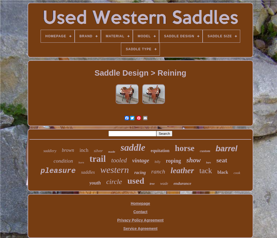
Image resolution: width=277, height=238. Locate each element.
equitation (160, 150)
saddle (133, 147)
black (222, 172)
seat (221, 160)
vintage (140, 160)
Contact (140, 212)
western (114, 170)
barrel (227, 148)
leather (182, 170)
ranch (158, 171)
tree (152, 184)
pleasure (58, 171)
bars (208, 162)
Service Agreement (140, 228)
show (193, 160)
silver (98, 151)
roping (173, 161)
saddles (88, 172)
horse (184, 148)
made (111, 151)
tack (205, 170)
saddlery (49, 151)
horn (81, 162)
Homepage (140, 203)
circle (114, 182)
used (135, 181)
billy (157, 162)
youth (95, 183)
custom (205, 151)
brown (68, 150)
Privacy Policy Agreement (140, 220)
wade (164, 184)
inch (84, 150)
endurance (182, 183)
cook (236, 173)
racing (140, 172)
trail (98, 159)
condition (63, 161)
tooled (119, 160)
